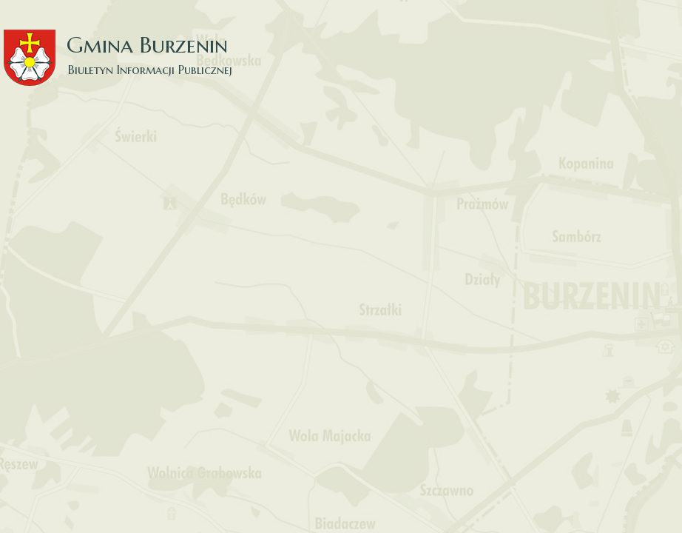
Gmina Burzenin (126, 44)
